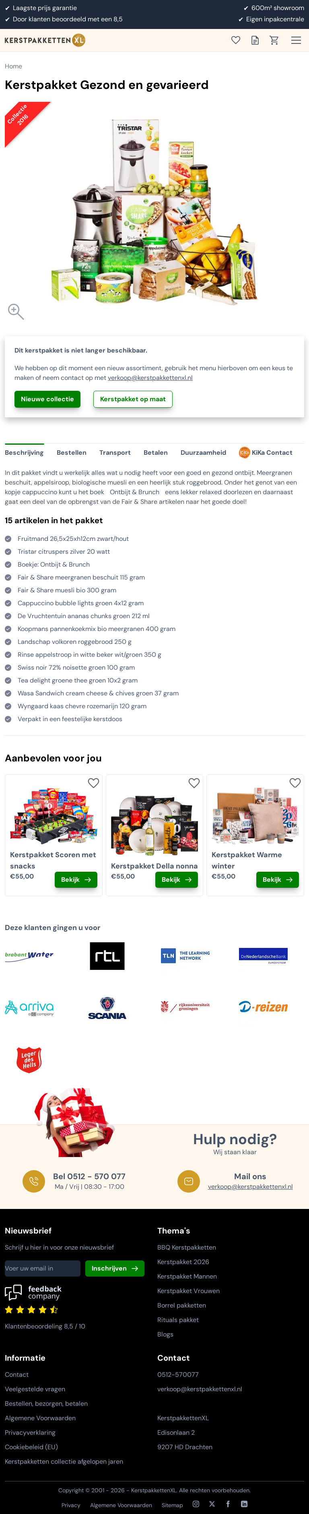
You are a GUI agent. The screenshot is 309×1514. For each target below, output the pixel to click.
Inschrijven (109, 1268)
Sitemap (172, 1505)
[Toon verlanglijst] (238, 40)
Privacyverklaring (30, 1432)
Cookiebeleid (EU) (31, 1447)
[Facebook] (228, 1504)
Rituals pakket (178, 1320)
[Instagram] (196, 1504)
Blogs (165, 1334)
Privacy (71, 1505)
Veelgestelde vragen (35, 1389)
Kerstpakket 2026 (183, 1262)
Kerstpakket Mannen (187, 1276)
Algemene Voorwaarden (40, 1418)
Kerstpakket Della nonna (154, 866)
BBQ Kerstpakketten (186, 1247)
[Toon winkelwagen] (277, 40)
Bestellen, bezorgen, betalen (46, 1403)
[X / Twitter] (212, 1504)
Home (13, 66)
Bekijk (70, 879)
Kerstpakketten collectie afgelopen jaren (64, 1461)
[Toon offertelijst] (257, 40)
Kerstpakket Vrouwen (188, 1291)
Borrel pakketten (181, 1305)
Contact (17, 1374)
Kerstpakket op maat (133, 399)
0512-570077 (178, 1374)
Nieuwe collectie (47, 399)
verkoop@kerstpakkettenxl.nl (150, 377)
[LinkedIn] (244, 1504)
